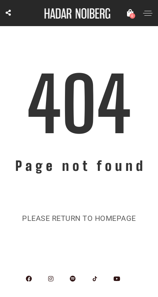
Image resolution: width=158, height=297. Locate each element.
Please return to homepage (79, 218)
